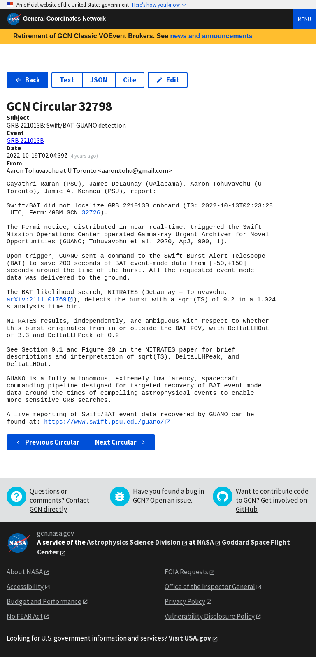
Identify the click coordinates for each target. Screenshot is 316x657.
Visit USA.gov (190, 638)
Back (27, 79)
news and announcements (211, 36)
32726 (90, 213)
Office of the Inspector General (210, 587)
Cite (129, 79)
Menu (304, 19)
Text (67, 79)
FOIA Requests (186, 572)
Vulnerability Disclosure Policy (210, 616)
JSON (98, 79)
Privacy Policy (185, 601)
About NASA (25, 572)
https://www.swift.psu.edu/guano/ (104, 422)
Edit (167, 79)
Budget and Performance (44, 601)
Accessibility (25, 587)
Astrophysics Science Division (134, 542)
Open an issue (170, 500)
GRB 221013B (25, 140)
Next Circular (121, 442)
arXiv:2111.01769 (37, 299)
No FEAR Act (25, 616)
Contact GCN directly (59, 505)
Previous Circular (47, 442)
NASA (205, 542)
